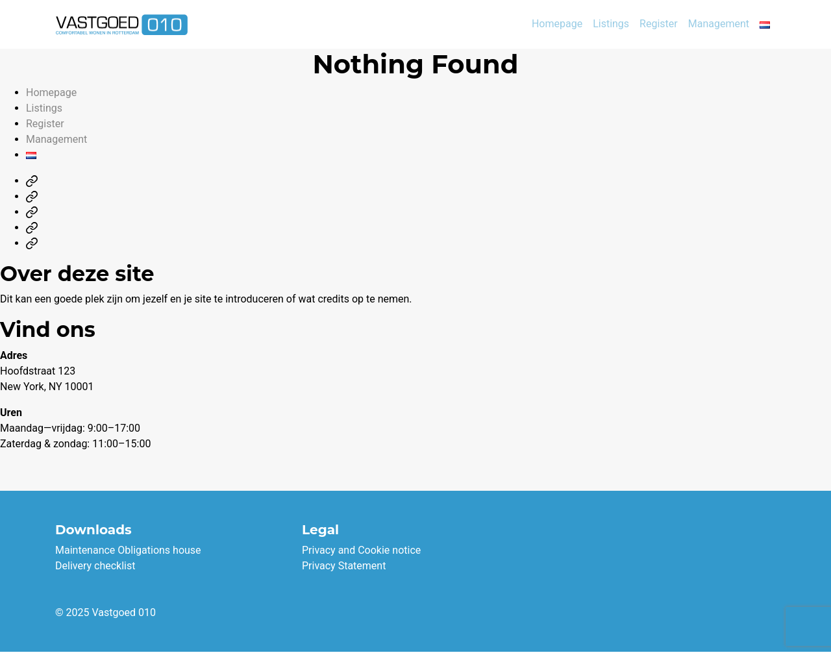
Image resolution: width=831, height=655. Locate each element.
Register (658, 24)
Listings (611, 24)
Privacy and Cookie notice (361, 550)
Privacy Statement (344, 566)
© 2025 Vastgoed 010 (105, 612)
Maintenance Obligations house (128, 550)
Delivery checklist (95, 566)
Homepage (557, 24)
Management (718, 24)
